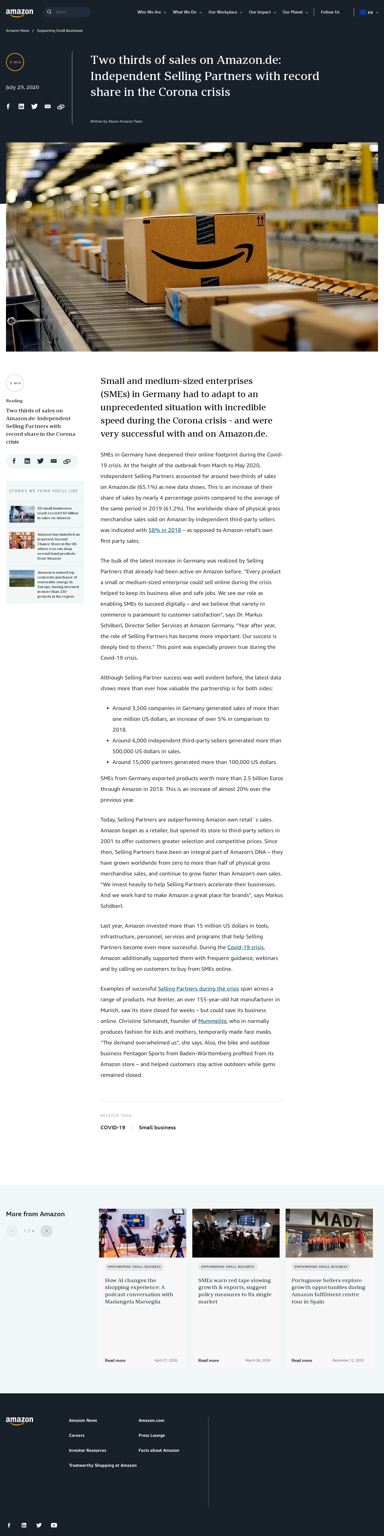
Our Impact (260, 11)
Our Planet (293, 11)
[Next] (46, 1231)
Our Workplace (222, 11)
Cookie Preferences (149, 1503)
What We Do (184, 11)
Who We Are (149, 11)
